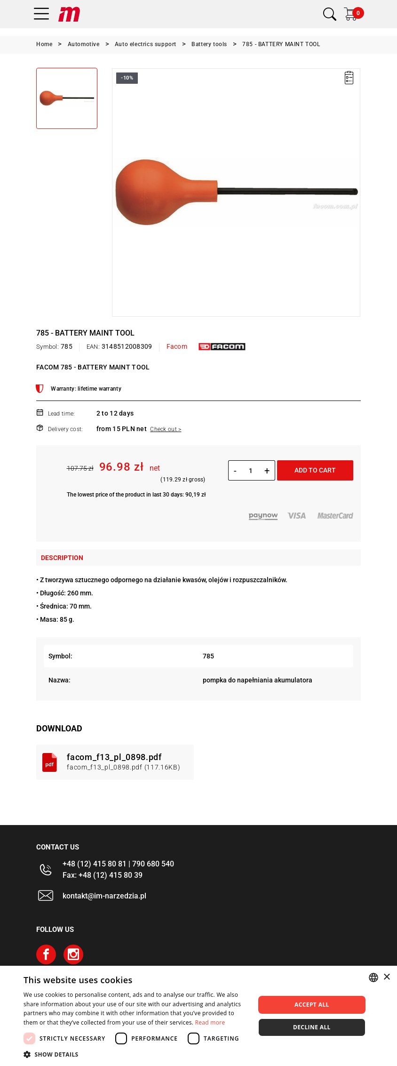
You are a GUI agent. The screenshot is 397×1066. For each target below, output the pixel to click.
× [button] (386, 977)
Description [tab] (62, 557)
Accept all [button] (311, 1005)
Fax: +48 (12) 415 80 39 (103, 875)
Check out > (165, 429)
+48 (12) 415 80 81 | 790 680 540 (118, 863)
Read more (210, 1022)
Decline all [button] (312, 1027)
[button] (136, 1054)
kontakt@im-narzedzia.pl (104, 895)
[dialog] (198, 1016)
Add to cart (315, 470)
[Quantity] (250, 470)
